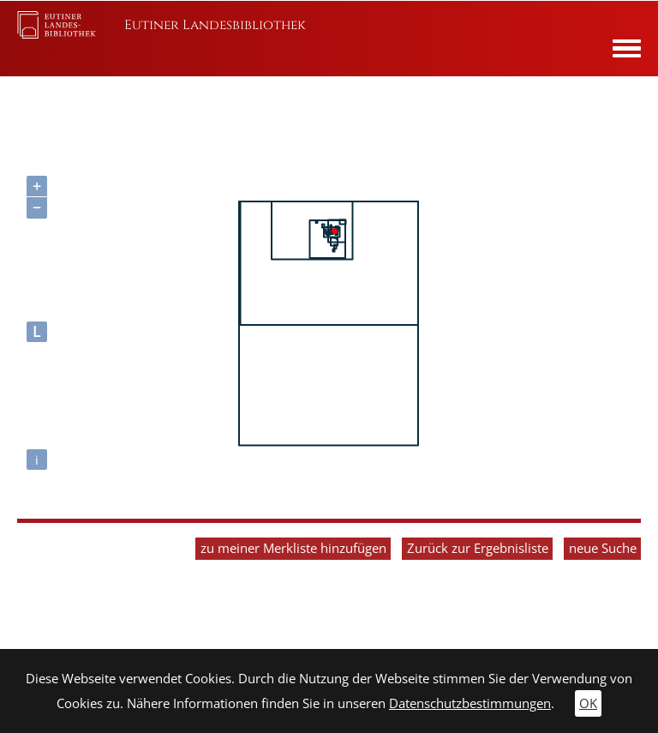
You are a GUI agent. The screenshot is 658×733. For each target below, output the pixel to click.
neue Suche (603, 548)
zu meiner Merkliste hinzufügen (293, 548)
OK (588, 703)
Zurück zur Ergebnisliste (477, 548)
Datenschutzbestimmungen (470, 703)
